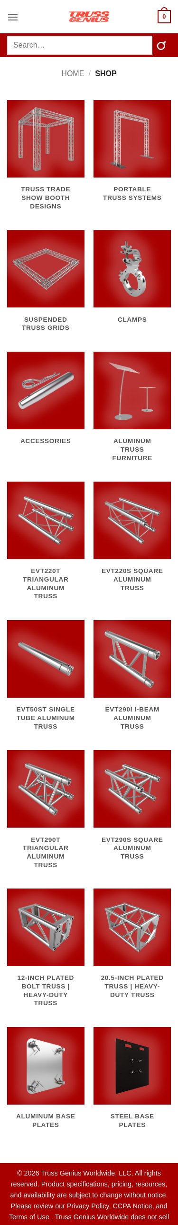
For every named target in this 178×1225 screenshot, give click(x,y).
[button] (13, 17)
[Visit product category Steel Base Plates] (132, 1083)
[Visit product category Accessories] (45, 403)
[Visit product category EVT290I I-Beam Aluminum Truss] (132, 680)
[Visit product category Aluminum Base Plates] (45, 1083)
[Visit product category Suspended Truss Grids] (45, 286)
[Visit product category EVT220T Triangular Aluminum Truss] (45, 546)
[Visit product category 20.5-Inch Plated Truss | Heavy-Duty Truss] (132, 949)
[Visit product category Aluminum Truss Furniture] (132, 412)
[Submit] (161, 45)
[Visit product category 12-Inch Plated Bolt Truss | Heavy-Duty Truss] (45, 953)
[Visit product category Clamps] (132, 282)
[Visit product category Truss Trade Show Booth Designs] (45, 160)
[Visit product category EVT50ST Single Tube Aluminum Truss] (45, 680)
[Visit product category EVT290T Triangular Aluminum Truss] (45, 814)
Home (72, 73)
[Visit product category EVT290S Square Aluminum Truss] (132, 810)
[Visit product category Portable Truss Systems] (132, 156)
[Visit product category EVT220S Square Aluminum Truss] (132, 542)
